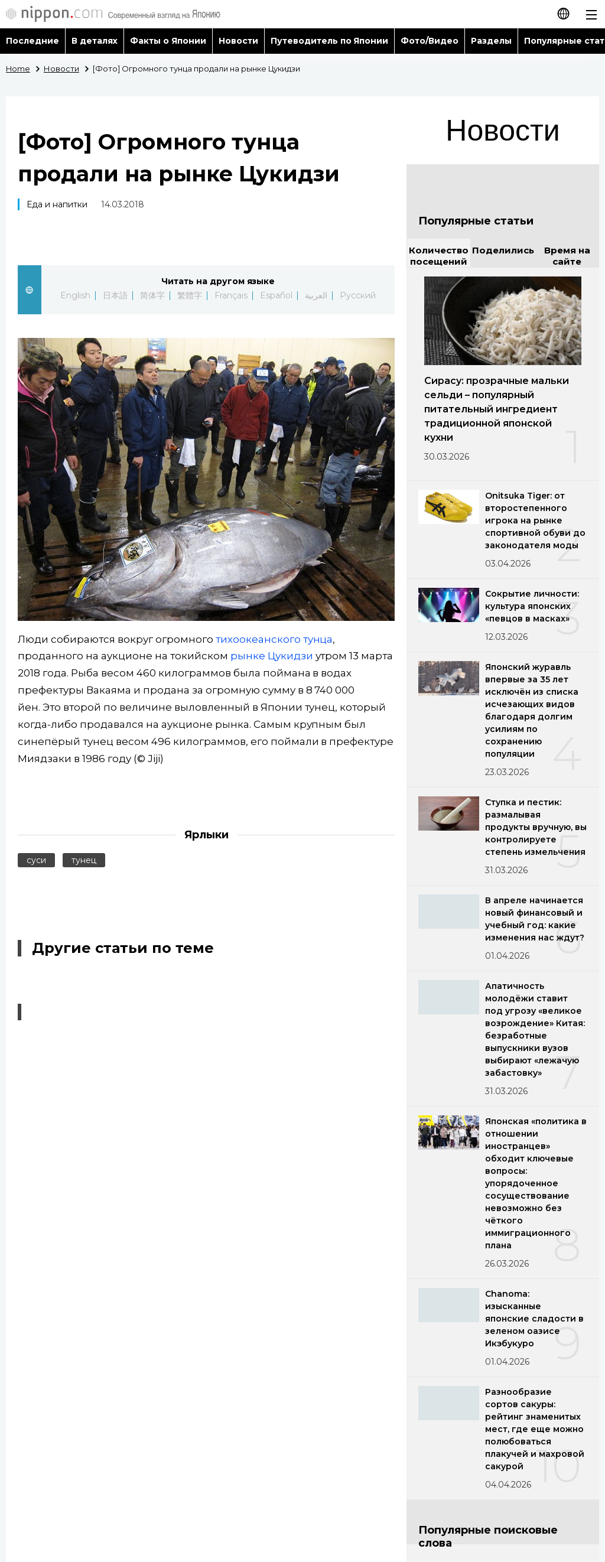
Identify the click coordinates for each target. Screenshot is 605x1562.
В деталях (94, 40)
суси (36, 860)
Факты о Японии (168, 40)
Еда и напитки (57, 204)
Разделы (491, 40)
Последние (32, 40)
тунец (83, 860)
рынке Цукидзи (271, 656)
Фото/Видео (429, 40)
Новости (238, 40)
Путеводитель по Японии (330, 40)
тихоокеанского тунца (274, 639)
